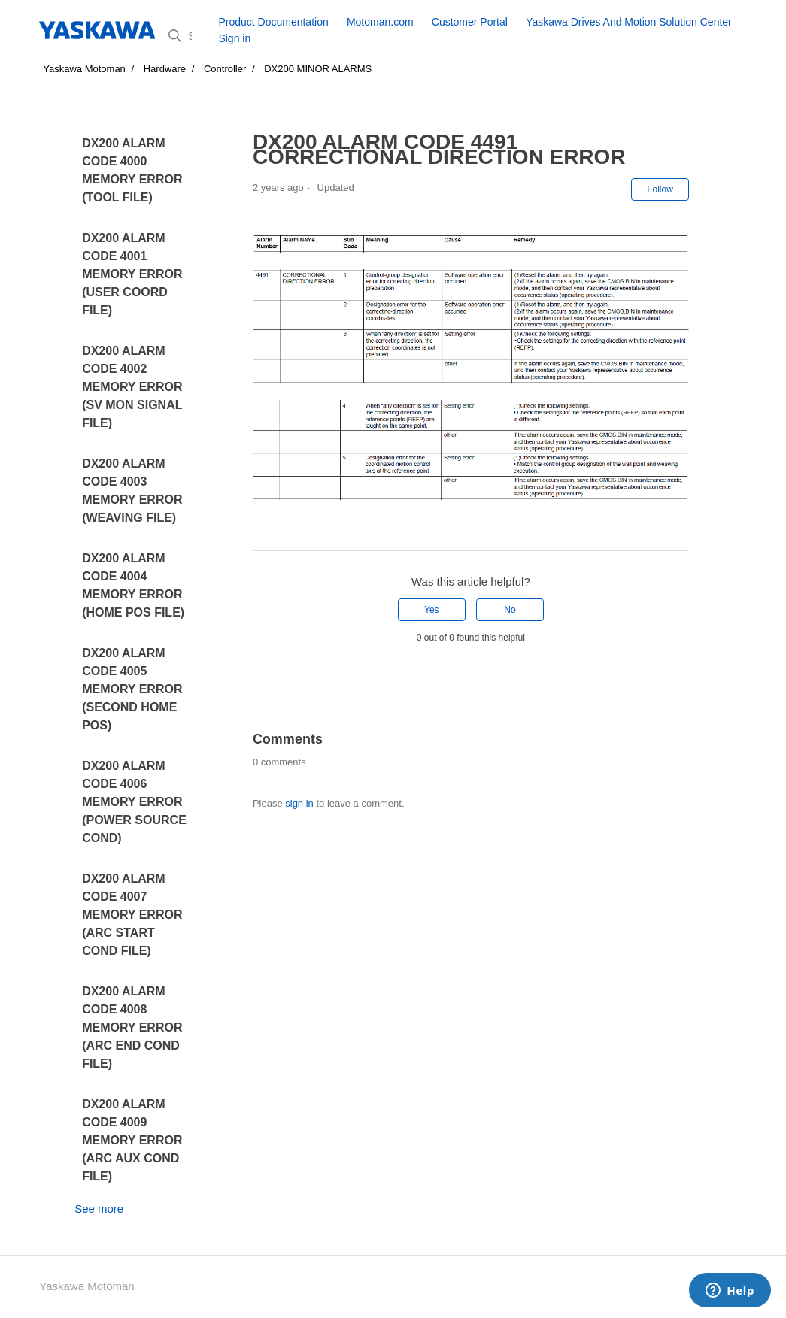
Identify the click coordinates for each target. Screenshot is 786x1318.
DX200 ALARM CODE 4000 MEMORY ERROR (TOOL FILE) (132, 170)
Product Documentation (273, 22)
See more (98, 1208)
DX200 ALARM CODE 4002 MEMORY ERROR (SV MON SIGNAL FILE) (132, 386)
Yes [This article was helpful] (431, 609)
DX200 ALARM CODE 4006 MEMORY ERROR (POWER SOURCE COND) (134, 801)
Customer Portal (470, 22)
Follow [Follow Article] (660, 189)
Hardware (165, 68)
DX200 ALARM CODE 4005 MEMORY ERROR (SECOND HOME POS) (132, 689)
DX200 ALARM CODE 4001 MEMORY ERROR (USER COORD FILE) (132, 274)
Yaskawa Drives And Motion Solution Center (629, 22)
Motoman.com (380, 22)
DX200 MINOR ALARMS (318, 68)
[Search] (187, 36)
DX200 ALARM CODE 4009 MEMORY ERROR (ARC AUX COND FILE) (132, 1140)
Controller (225, 68)
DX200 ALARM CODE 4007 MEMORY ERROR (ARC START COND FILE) (132, 914)
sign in (299, 803)
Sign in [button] (234, 38)
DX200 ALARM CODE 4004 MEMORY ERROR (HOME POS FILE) (133, 585)
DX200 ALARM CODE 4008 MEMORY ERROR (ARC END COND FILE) (132, 1027)
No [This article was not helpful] (509, 609)
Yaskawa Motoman (84, 68)
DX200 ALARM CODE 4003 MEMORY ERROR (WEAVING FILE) (132, 490)
